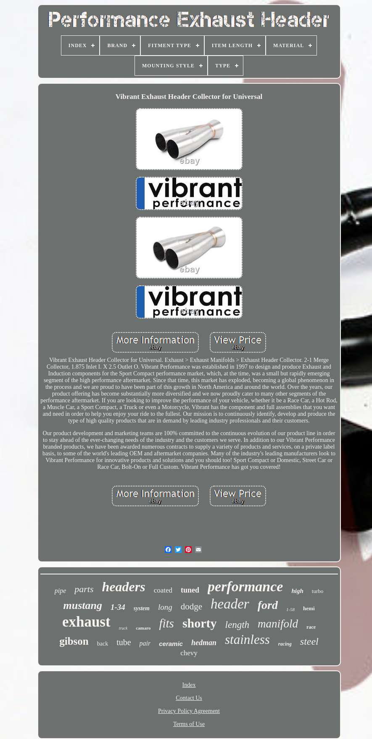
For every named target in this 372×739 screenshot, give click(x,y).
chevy (189, 653)
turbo (317, 591)
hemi (308, 608)
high (297, 590)
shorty (199, 623)
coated (163, 590)
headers (123, 586)
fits (166, 623)
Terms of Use (189, 724)
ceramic (171, 643)
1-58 (290, 609)
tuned (190, 590)
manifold (278, 623)
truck (123, 628)
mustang (82, 605)
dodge (191, 606)
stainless (247, 639)
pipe (60, 590)
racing (285, 644)
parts (83, 589)
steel (309, 641)
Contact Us (189, 698)
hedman (203, 642)
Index (189, 685)
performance (245, 586)
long (165, 607)
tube (123, 642)
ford (268, 604)
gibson (73, 641)
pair (145, 643)
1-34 (118, 607)
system (142, 608)
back (102, 644)
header (230, 603)
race (311, 627)
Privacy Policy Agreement (189, 711)
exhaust (86, 622)
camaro (143, 627)
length (237, 624)
